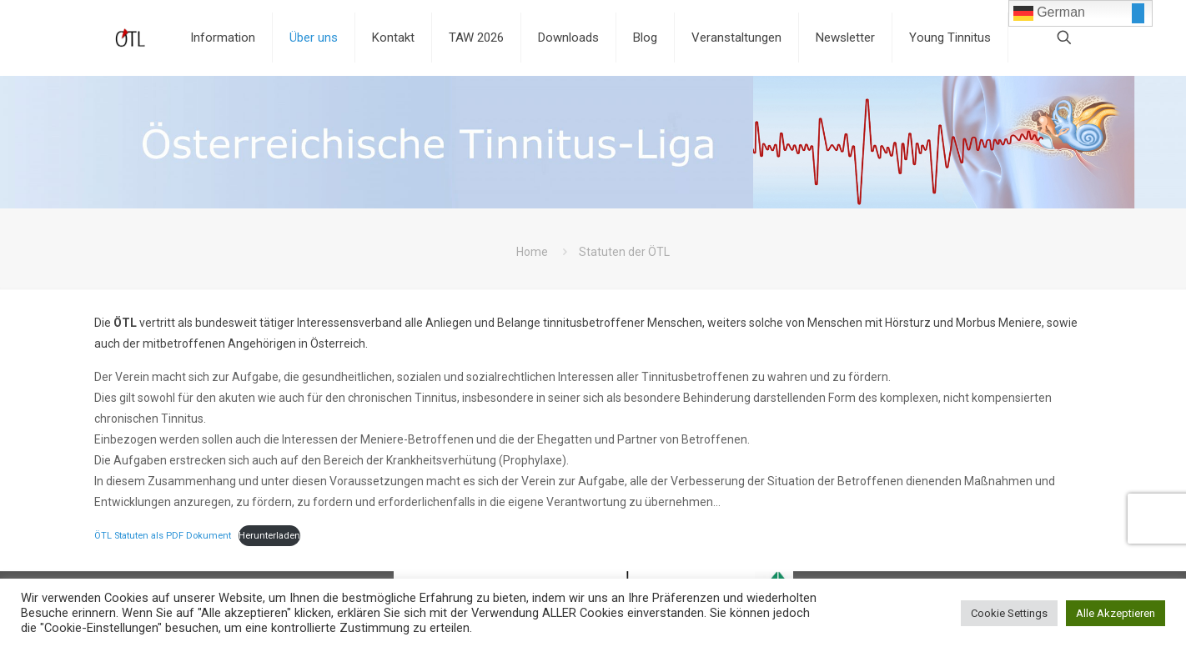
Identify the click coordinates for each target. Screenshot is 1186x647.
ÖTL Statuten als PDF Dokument (162, 535)
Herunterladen (269, 535)
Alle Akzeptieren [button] (1115, 613)
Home (532, 251)
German (1049, 13)
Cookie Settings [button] (1009, 613)
